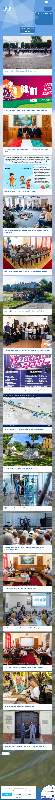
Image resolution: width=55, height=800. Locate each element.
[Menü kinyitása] (48, 2)
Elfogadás (7, 794)
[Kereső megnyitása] (48, 9)
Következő (5, 754)
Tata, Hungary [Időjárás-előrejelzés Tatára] (44, 19)
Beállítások (29, 794)
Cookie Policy (17, 797)
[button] (34, 788)
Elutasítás (18, 794)
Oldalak (28, 28)
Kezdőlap (23, 28)
